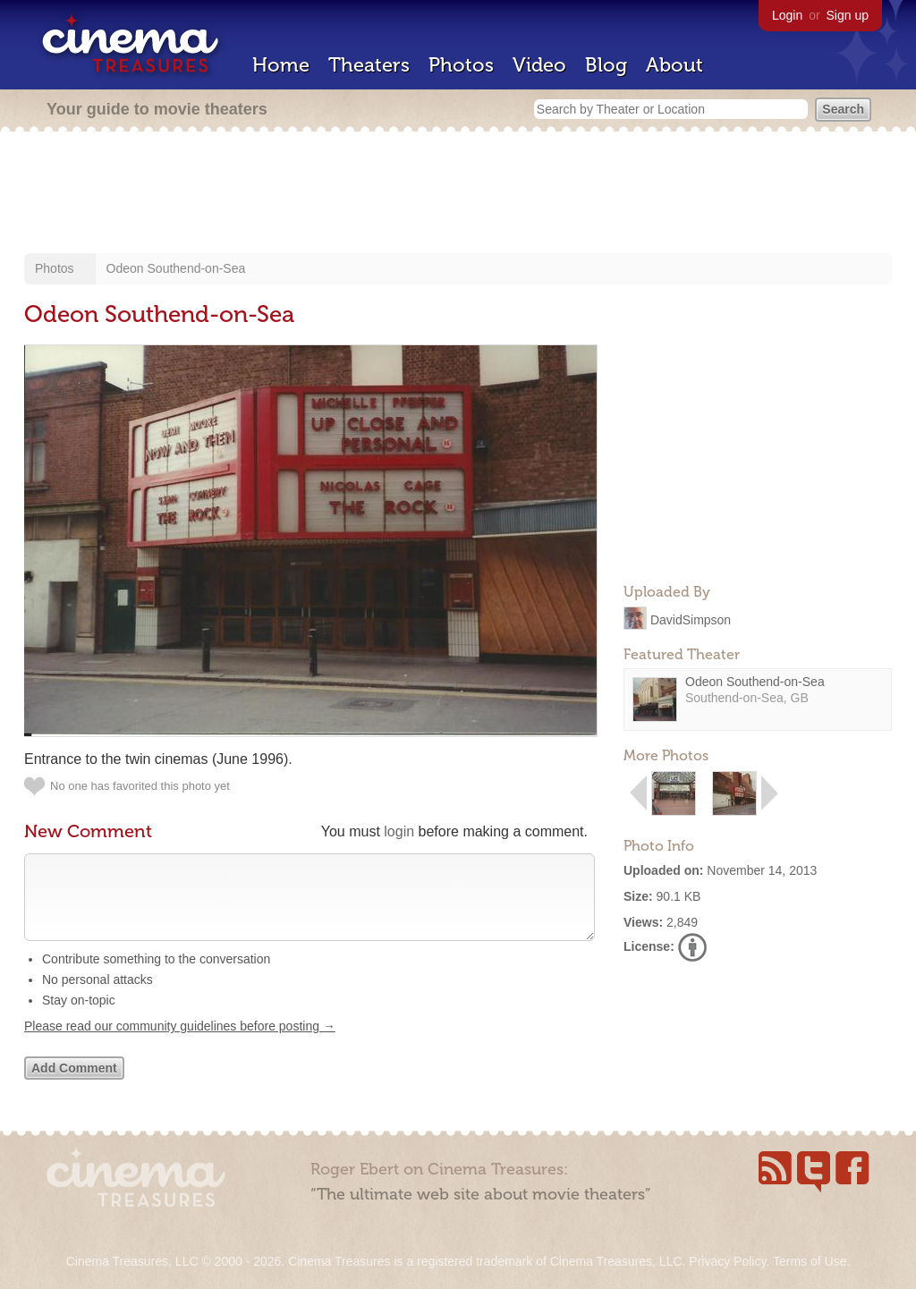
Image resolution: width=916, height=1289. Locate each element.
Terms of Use (809, 1261)
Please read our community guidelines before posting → (179, 1044)
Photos (461, 65)
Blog (606, 65)
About (674, 65)
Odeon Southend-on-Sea (176, 268)
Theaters (369, 65)
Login (787, 15)
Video (539, 65)
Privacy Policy (727, 1261)
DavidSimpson (690, 619)
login (399, 831)
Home (281, 65)
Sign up (848, 15)
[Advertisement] (458, 194)
